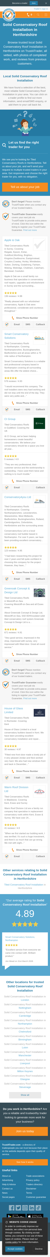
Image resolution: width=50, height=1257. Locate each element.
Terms (29, 1193)
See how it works (25, 1162)
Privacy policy (33, 1180)
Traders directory (34, 1184)
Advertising (7, 1180)
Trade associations (35, 1176)
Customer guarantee (36, 1197)
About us (6, 1176)
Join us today (25, 1131)
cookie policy (11, 1242)
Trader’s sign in (41, 9)
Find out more (30, 230)
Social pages (8, 1197)
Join (33, 3)
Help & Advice (9, 1184)
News (5, 1193)
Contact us (7, 1189)
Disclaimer (31, 1189)
